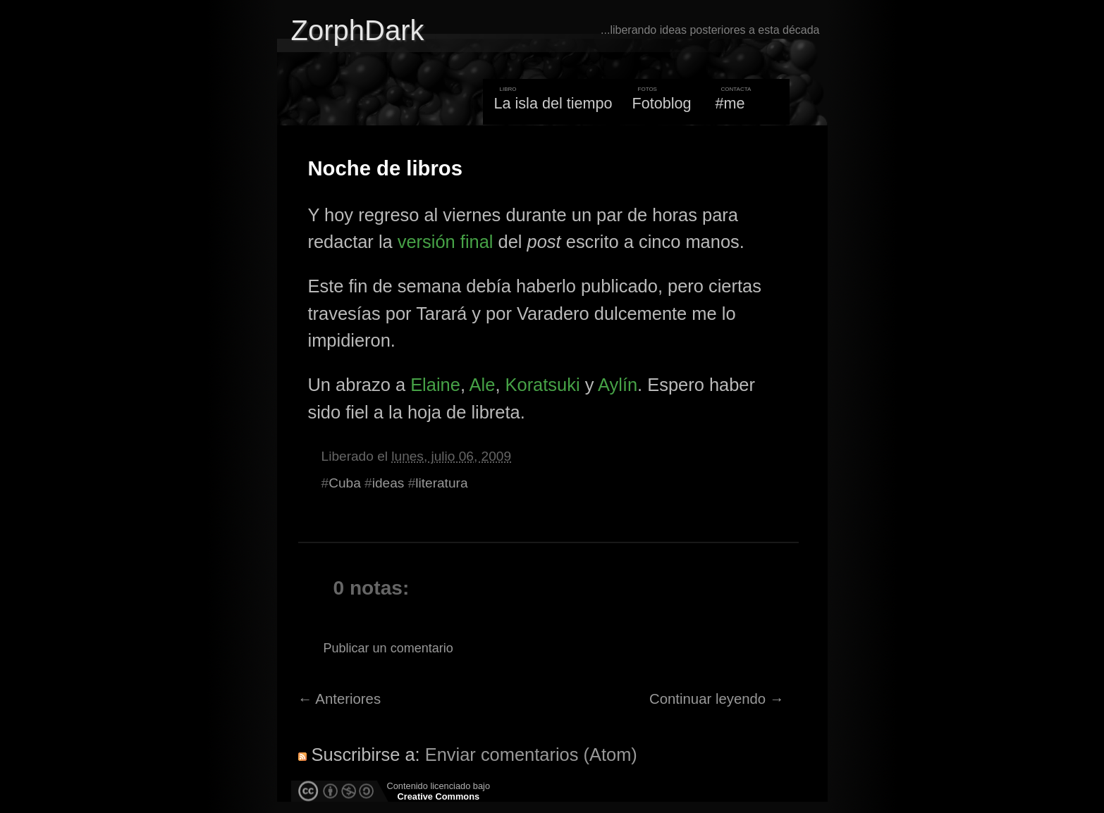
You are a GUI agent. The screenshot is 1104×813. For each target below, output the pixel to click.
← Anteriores (339, 699)
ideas (388, 483)
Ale (483, 385)
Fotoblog (662, 103)
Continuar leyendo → (716, 699)
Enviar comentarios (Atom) (531, 754)
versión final (445, 242)
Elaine (435, 385)
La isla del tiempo (552, 103)
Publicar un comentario (388, 648)
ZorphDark (357, 30)
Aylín (617, 385)
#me (730, 103)
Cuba (345, 483)
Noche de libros (385, 168)
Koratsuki (542, 385)
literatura (441, 483)
